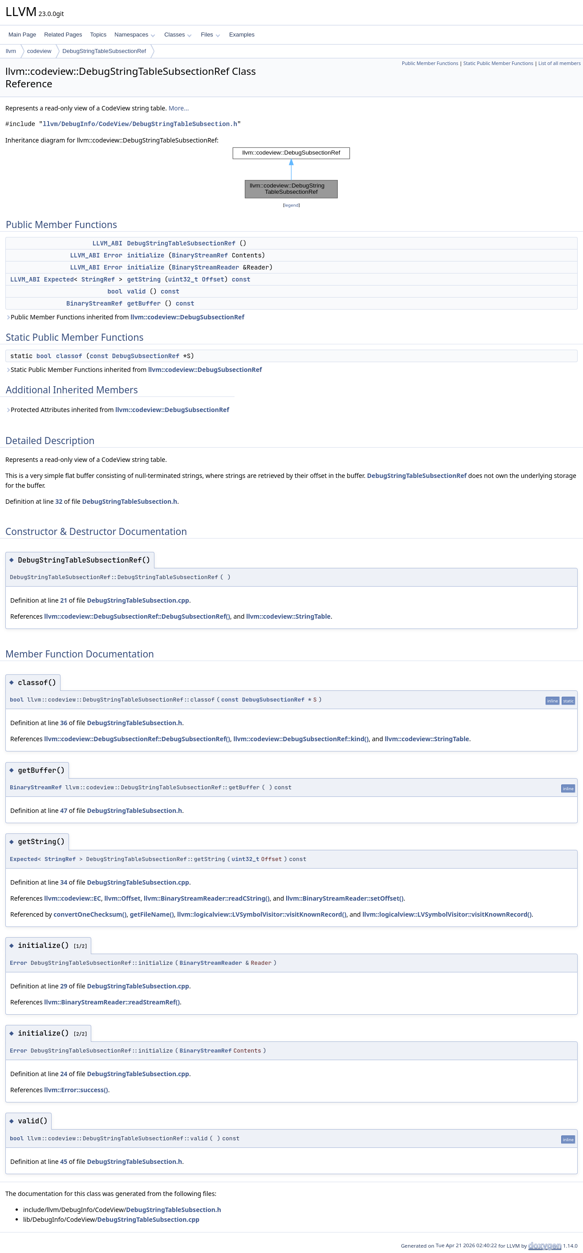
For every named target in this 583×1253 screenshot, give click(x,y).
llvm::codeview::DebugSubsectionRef (187, 317)
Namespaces (134, 34)
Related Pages (63, 34)
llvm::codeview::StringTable (288, 616)
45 (63, 1161)
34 (63, 882)
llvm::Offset (122, 898)
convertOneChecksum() (89, 914)
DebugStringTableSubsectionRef (104, 51)
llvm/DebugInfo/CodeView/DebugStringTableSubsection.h (140, 124)
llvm (11, 51)
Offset (213, 279)
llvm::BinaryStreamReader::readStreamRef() (112, 1002)
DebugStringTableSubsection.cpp (138, 600)
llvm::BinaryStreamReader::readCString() (207, 898)
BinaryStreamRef (200, 255)
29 (63, 986)
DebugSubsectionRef (145, 356)
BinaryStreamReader (205, 267)
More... (179, 108)
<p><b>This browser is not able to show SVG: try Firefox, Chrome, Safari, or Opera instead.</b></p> (291, 172)
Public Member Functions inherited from (124, 317)
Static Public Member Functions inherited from (133, 369)
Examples (242, 34)
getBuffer (144, 303)
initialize (145, 255)
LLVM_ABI (107, 243)
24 (63, 1073)
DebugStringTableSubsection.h (129, 501)
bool (114, 291)
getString (144, 279)
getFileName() (152, 914)
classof (69, 356)
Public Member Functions (430, 63)
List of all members (559, 63)
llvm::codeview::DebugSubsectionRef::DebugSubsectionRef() (137, 616)
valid (136, 291)
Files (210, 34)
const (241, 279)
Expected (59, 279)
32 (58, 501)
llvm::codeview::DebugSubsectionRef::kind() (300, 739)
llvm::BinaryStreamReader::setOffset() (345, 898)
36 (63, 722)
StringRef (98, 279)
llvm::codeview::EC (72, 898)
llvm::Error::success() (76, 1090)
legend (291, 205)
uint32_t (183, 279)
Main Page (22, 34)
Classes (178, 34)
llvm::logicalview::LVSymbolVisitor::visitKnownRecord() (261, 914)
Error (113, 255)
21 (63, 600)
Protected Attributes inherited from (117, 409)
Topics (98, 34)
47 (63, 810)
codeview (39, 51)
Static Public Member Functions (498, 63)
